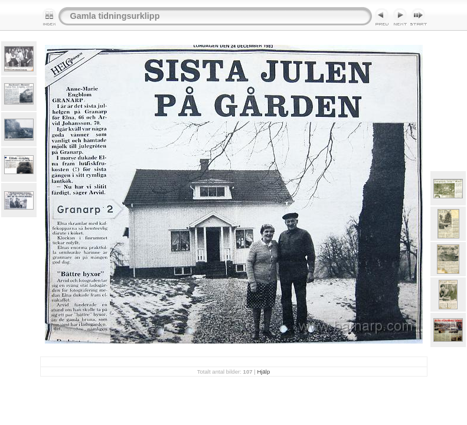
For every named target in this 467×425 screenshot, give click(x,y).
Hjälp (263, 371)
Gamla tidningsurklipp (115, 16)
